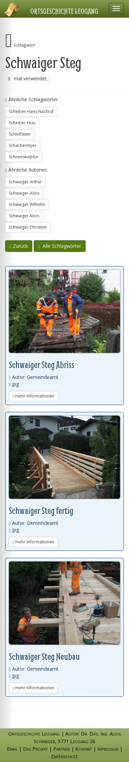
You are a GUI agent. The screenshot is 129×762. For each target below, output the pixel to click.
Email (12, 749)
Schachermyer (22, 145)
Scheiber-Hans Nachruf (31, 111)
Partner (61, 749)
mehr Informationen (33, 396)
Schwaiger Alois (24, 216)
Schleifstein (20, 134)
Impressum (107, 749)
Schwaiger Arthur (25, 182)
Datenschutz (64, 756)
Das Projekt (35, 749)
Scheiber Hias (22, 123)
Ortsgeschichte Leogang (64, 11)
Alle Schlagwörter (59, 246)
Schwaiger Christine (28, 227)
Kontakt (83, 749)
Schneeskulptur (24, 157)
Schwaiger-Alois (24, 193)
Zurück (19, 246)
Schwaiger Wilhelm (27, 204)
